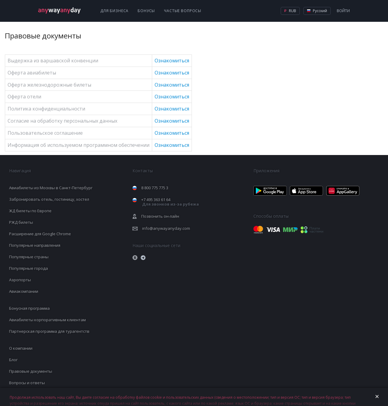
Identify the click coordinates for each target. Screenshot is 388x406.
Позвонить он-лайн (160, 216)
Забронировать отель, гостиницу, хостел (49, 199)
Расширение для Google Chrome (40, 233)
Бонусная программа (29, 308)
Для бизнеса (114, 10)
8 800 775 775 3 (154, 187)
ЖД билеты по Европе (30, 210)
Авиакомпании (23, 291)
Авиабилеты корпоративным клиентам (47, 319)
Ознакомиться (172, 60)
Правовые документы (30, 371)
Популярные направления (34, 245)
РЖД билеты (21, 222)
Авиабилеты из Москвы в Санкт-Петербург (50, 187)
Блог (13, 359)
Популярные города (28, 268)
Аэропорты (20, 279)
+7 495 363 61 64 (170, 202)
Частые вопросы (182, 10)
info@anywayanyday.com (166, 228)
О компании (20, 348)
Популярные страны (28, 256)
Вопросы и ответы (27, 382)
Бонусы (146, 10)
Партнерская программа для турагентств (49, 331)
